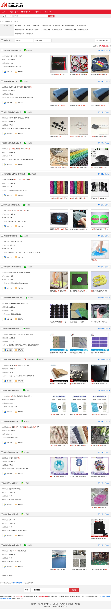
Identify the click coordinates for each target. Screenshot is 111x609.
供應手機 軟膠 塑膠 (59, 74)
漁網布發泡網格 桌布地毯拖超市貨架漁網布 (59, 167)
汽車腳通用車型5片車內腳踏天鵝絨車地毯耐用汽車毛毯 (100, 538)
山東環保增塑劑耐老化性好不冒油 (79, 414)
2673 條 (11, 341)
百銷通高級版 (29, 359)
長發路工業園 (13, 406)
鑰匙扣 (15, 56)
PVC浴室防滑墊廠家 (68, 25)
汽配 (10, 520)
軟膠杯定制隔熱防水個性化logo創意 (59, 476)
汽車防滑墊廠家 (83, 29)
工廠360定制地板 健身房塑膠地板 (100, 569)
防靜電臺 (20, 87)
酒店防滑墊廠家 (81, 25)
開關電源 (12, 489)
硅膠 (28, 179)
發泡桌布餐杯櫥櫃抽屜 (59, 198)
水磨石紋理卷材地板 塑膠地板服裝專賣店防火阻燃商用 (79, 569)
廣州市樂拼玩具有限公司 (10, 452)
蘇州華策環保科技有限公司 (11, 390)
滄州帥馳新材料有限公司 (10, 421)
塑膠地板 (23, 551)
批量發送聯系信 (102, 40)
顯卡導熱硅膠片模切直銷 (77, 352)
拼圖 (15, 458)
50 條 (11, 94)
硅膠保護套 (12, 272)
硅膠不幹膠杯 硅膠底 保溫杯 (79, 229)
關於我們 (33, 604)
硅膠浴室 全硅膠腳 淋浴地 (59, 291)
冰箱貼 (20, 56)
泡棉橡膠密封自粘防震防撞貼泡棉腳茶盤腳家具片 (79, 383)
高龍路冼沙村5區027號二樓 (17, 221)
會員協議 (70, 604)
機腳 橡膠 (56, 136)
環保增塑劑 (20, 396)
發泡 (21, 179)
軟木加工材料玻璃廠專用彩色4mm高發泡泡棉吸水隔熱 (59, 383)
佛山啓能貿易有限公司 (10, 236)
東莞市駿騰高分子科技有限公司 (12, 297)
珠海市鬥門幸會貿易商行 (10, 483)
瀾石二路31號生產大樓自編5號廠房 (19, 128)
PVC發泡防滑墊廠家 (32, 29)
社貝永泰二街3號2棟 (15, 314)
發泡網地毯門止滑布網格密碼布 (59, 445)
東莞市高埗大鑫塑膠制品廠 (11, 205)
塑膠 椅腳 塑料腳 (79, 136)
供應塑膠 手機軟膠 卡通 (79, 74)
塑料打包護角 (13, 118)
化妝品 (17, 241)
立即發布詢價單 (17, 583)
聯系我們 (40, 604)
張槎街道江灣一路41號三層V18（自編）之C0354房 (24, 252)
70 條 (11, 310)
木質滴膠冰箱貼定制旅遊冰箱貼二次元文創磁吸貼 (100, 476)
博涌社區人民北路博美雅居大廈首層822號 (21, 376)
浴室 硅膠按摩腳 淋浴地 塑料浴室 (100, 507)
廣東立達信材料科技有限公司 (12, 359)
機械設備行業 (25, 12)
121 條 (11, 372)
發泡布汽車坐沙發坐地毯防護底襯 (79, 445)
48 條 (11, 217)
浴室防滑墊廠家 (57, 29)
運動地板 (12, 551)
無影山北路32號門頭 (15, 561)
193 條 (11, 279)
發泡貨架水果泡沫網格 (100, 445)
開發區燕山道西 (13, 437)
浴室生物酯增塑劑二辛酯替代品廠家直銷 (100, 414)
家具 (21, 241)
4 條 (10, 186)
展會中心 (38, 12)
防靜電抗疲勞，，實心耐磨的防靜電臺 (59, 105)
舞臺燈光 (18, 489)
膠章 (26, 210)
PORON (12, 179)
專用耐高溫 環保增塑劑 (59, 414)
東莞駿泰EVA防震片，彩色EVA (59, 322)
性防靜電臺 (28, 87)
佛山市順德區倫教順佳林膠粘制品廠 (14, 174)
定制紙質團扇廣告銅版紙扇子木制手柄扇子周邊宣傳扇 (79, 476)
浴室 (94, 260)
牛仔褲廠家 (27, 25)
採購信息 (14, 12)
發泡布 (13, 427)
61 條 (11, 403)
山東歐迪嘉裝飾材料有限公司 (12, 545)
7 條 (10, 558)
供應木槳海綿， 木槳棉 (77, 322)
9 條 (10, 156)
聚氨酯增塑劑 (28, 396)
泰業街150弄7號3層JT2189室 (18, 530)
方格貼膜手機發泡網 (100, 167)
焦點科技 (58, 606)
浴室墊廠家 (56, 25)
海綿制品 (18, 303)
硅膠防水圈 (20, 272)
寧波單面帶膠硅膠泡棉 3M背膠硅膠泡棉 (59, 352)
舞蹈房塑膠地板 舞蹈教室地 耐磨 (59, 569)
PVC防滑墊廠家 (46, 25)
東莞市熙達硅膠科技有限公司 (12, 266)
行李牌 (20, 210)
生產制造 (12, 59)
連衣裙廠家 (18, 25)
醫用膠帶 (26, 365)
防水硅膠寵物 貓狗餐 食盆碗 (79, 291)
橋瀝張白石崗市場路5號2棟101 (18, 283)
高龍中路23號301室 (15, 66)
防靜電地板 (12, 87)
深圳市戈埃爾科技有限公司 (11, 328)
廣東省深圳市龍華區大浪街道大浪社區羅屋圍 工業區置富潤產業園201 (30, 345)
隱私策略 (63, 604)
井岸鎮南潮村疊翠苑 (15, 499)
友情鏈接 (77, 604)
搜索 (51, 16)
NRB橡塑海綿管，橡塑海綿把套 (100, 322)
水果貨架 (23, 427)
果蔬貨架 (25, 148)
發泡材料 (19, 365)
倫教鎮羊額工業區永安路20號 (18, 190)
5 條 (10, 434)
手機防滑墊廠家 (19, 33)
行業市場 (48, 12)
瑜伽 (18, 148)
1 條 (10, 248)
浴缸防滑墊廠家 (19, 29)
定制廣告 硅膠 (59, 229)
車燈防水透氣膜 (28, 334)
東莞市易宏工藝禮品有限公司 (12, 50)
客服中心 (48, 604)
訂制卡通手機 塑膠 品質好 (100, 74)
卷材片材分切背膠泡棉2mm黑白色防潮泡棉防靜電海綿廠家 (100, 383)
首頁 (3, 12)
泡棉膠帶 (12, 365)
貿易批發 (12, 245)
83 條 (11, 125)
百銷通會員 (5, 40)
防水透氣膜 (12, 334)
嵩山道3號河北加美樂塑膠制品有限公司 (21, 159)
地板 (18, 551)
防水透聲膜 (20, 334)
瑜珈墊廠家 (29, 33)
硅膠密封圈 (27, 272)
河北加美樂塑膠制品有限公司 (12, 143)
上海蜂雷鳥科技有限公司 (10, 514)
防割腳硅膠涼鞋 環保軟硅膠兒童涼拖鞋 (100, 291)
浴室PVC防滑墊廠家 (70, 29)
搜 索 (74, 590)
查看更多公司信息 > (104, 50)
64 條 (11, 63)
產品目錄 (7, 21)
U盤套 (11, 56)
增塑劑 (12, 396)
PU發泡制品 (24, 303)
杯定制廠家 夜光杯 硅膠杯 (100, 229)
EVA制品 (12, 303)
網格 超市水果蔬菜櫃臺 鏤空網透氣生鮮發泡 (79, 167)
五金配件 (12, 241)
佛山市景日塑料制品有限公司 (12, 112)
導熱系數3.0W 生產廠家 (98, 352)
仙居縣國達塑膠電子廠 (10, 81)
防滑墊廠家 (36, 25)
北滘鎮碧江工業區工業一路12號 (18, 468)
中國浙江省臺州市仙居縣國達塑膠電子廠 (21, 97)
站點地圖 (55, 604)
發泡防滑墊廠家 (45, 29)
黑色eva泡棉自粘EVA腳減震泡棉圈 (100, 198)
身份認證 (28, 50)
